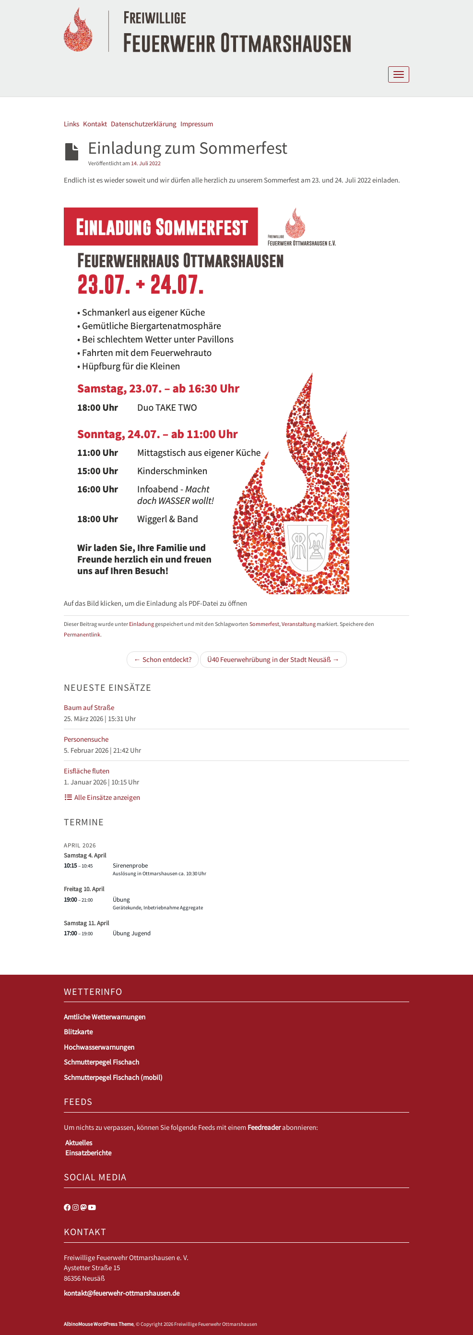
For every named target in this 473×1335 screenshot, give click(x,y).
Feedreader (264, 1127)
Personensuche (86, 739)
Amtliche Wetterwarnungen (104, 1016)
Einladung (141, 623)
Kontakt (95, 123)
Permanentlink (82, 634)
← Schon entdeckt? (162, 659)
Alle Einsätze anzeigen (102, 797)
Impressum (196, 123)
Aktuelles (78, 1142)
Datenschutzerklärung (144, 123)
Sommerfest (264, 623)
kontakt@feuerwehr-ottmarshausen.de (121, 1293)
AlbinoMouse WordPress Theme (98, 1324)
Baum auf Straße (89, 707)
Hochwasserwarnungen (99, 1047)
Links (71, 123)
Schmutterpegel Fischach (101, 1061)
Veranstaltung (299, 623)
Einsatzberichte (88, 1152)
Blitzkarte (78, 1031)
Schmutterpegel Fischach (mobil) (113, 1077)
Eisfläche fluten (86, 770)
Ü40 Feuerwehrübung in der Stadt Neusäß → (273, 659)
